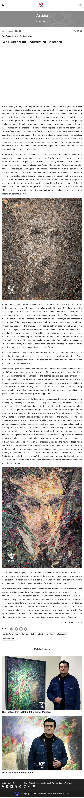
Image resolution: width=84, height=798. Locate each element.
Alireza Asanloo (8, 638)
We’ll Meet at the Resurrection (56, 634)
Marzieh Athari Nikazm (11, 634)
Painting (25, 634)
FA (80, 5)
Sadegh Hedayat (37, 634)
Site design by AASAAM (28, 794)
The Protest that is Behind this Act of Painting (26, 712)
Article (46, 21)
